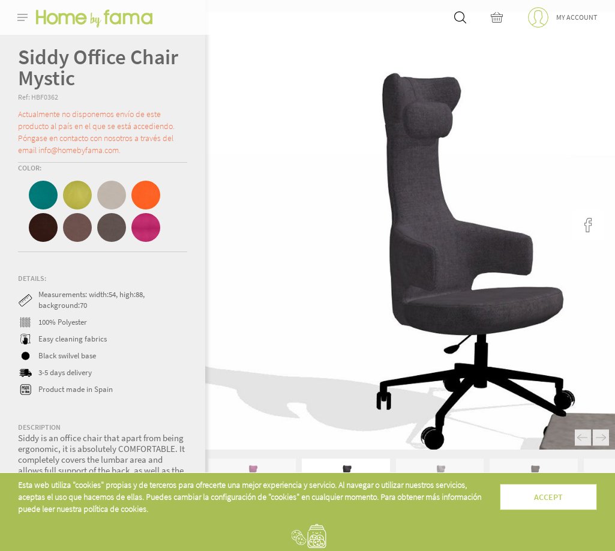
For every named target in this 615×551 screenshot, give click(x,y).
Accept (548, 497)
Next (601, 438)
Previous (583, 438)
